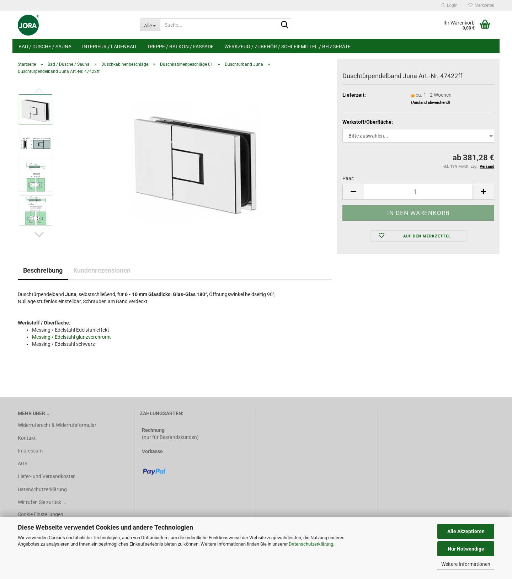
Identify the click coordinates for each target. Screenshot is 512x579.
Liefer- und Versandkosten (47, 476)
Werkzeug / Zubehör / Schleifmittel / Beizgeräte (287, 46)
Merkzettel (481, 5)
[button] (39, 234)
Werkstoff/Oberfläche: (367, 122)
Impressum (30, 451)
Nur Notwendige (466, 549)
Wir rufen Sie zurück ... (42, 502)
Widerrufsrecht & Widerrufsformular (57, 425)
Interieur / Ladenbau (109, 46)
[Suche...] (150, 24)
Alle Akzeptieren (466, 531)
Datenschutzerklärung (311, 544)
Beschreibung (43, 270)
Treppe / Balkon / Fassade (180, 46)
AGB (23, 463)
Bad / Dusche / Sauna (44, 46)
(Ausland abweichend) (430, 102)
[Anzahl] (418, 192)
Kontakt (27, 438)
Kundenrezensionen (101, 270)
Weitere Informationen (465, 564)
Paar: (348, 178)
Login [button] (449, 5)
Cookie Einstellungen (40, 514)
